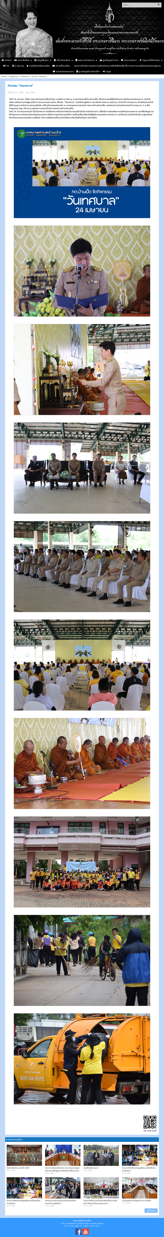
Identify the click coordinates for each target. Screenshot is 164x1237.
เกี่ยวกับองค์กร (62, 60)
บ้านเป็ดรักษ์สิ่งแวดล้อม (38, 65)
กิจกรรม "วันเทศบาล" (39, 76)
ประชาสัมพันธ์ (21, 60)
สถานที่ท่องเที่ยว (61, 65)
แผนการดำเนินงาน (84, 60)
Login (107, 71)
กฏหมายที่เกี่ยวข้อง (149, 60)
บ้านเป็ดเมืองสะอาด (91, 1167)
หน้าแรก (7, 60)
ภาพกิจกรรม (24, 76)
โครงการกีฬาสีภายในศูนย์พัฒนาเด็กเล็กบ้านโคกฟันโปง (139, 1169)
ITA (6, 65)
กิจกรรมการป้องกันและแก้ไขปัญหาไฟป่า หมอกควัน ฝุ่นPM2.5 (60, 1202)
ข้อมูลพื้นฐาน (41, 60)
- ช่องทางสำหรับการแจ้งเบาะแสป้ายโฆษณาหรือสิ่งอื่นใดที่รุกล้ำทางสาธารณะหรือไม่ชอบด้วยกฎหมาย (117, 65)
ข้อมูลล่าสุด (13, 76)
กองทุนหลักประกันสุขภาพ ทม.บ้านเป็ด (136, 1200)
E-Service (18, 65)
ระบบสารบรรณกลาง (63, 71)
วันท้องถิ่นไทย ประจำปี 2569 (18, 1167)
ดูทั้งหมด (151, 1210)
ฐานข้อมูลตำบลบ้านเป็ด (88, 71)
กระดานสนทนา (129, 60)
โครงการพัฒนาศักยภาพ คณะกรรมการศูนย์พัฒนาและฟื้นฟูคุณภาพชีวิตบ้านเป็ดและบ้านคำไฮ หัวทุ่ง (62, 1170)
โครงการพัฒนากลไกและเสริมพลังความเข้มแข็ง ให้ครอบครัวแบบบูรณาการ (100, 1202)
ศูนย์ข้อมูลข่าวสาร (109, 60)
